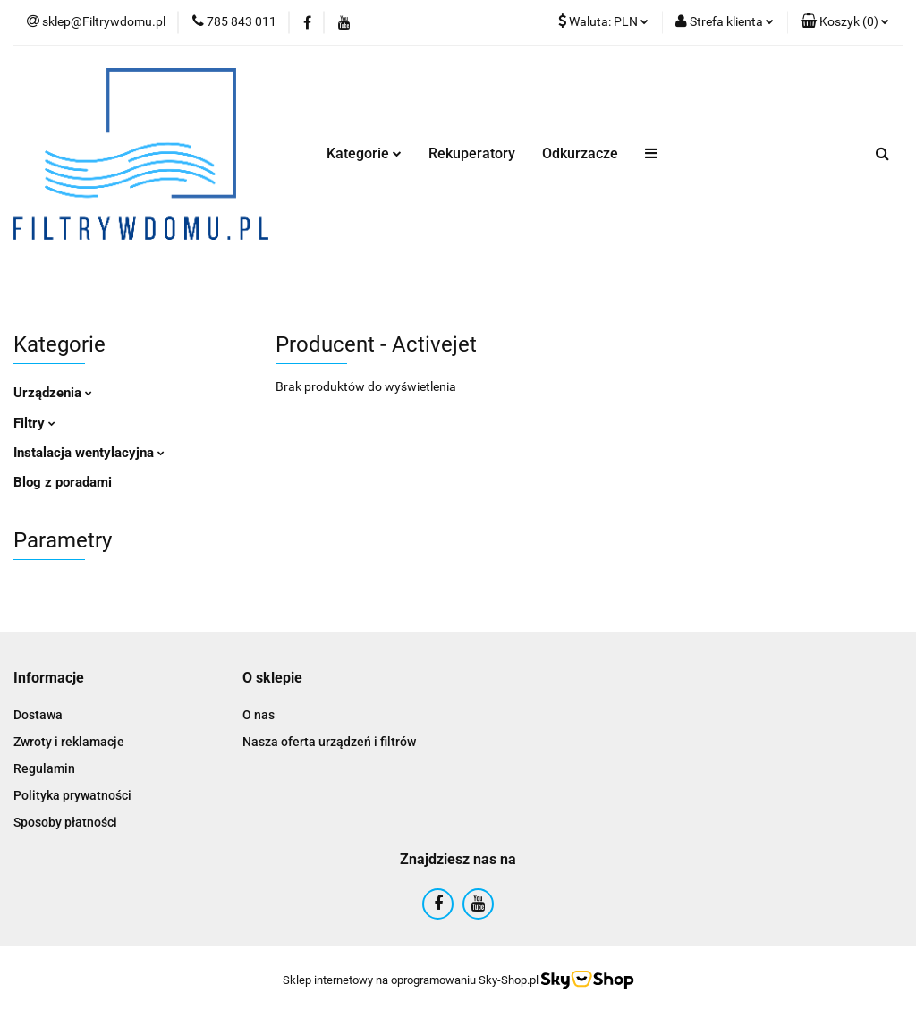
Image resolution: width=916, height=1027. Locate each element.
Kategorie (364, 153)
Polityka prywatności (72, 795)
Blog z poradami (62, 482)
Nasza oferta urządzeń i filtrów (329, 741)
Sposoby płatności (65, 822)
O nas (258, 715)
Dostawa (38, 715)
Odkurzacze (580, 153)
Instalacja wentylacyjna (89, 453)
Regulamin (44, 768)
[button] (845, 22)
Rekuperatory (471, 153)
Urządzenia (52, 393)
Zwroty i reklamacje (68, 741)
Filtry (34, 423)
